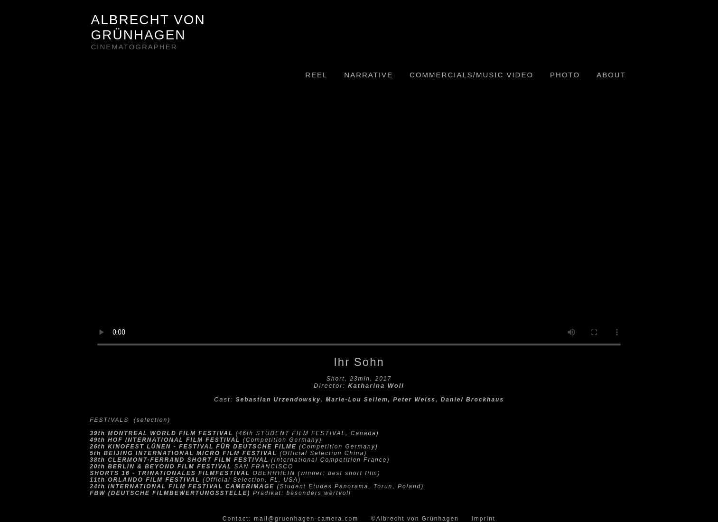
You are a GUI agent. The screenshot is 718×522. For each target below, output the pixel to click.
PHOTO (565, 75)
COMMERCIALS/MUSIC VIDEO (471, 75)
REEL (316, 75)
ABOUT (611, 75)
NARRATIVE (368, 75)
